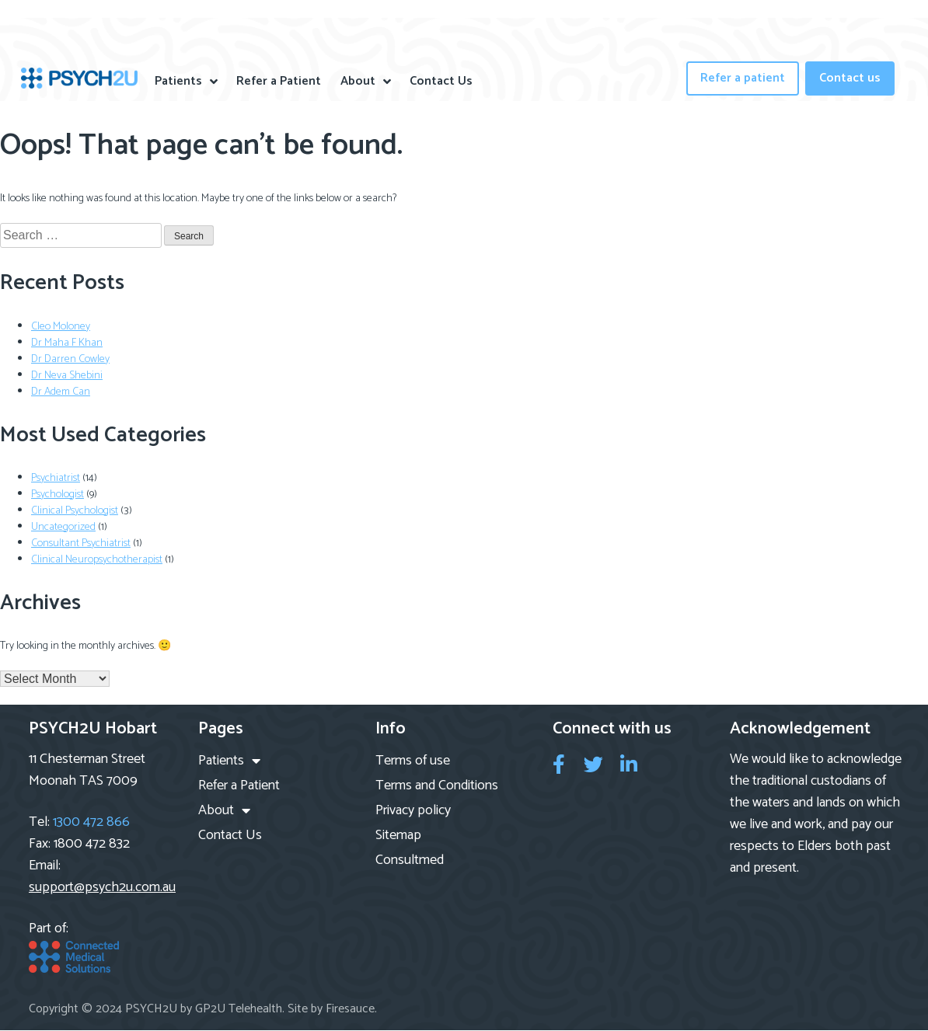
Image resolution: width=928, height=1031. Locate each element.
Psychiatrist (55, 478)
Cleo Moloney (60, 327)
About (365, 81)
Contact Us (441, 81)
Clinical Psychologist (74, 511)
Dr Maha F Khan (67, 343)
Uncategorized (63, 527)
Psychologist (57, 494)
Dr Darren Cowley (70, 359)
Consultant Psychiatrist (81, 543)
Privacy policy (413, 810)
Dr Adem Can (60, 392)
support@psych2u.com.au (102, 887)
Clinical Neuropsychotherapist (96, 560)
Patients (186, 81)
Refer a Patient (278, 81)
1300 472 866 (91, 822)
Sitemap (398, 835)
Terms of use (412, 760)
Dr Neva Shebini (67, 376)
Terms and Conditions (436, 785)
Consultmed (409, 860)
